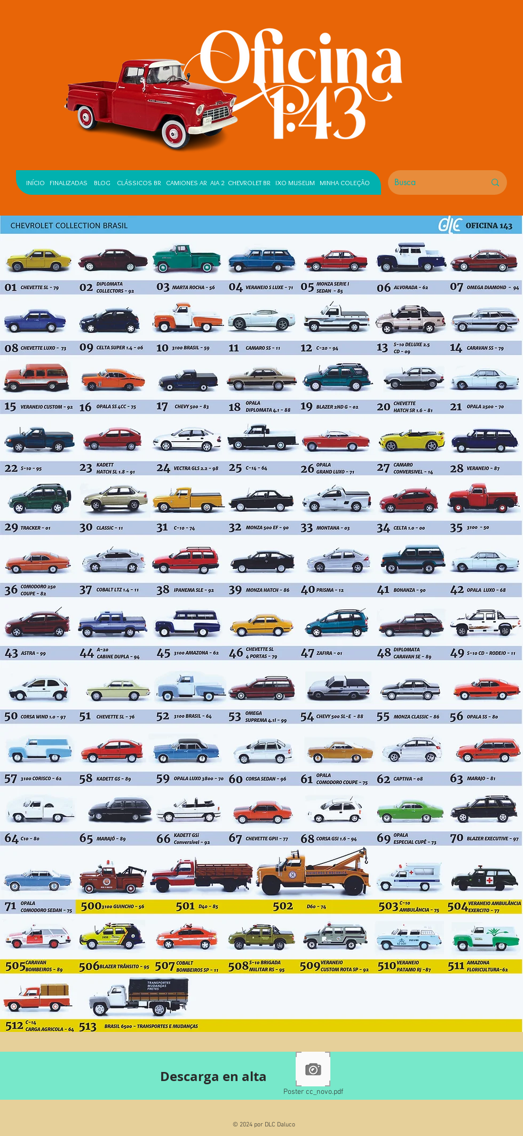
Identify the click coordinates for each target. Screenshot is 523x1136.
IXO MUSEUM (295, 182)
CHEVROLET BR (249, 182)
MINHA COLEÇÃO (345, 182)
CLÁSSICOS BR (136, 182)
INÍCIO (35, 182)
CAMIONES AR (186, 182)
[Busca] (431, 182)
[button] (410, 259)
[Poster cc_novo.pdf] (313, 1076)
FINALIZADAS (69, 182)
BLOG (102, 182)
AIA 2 (217, 182)
